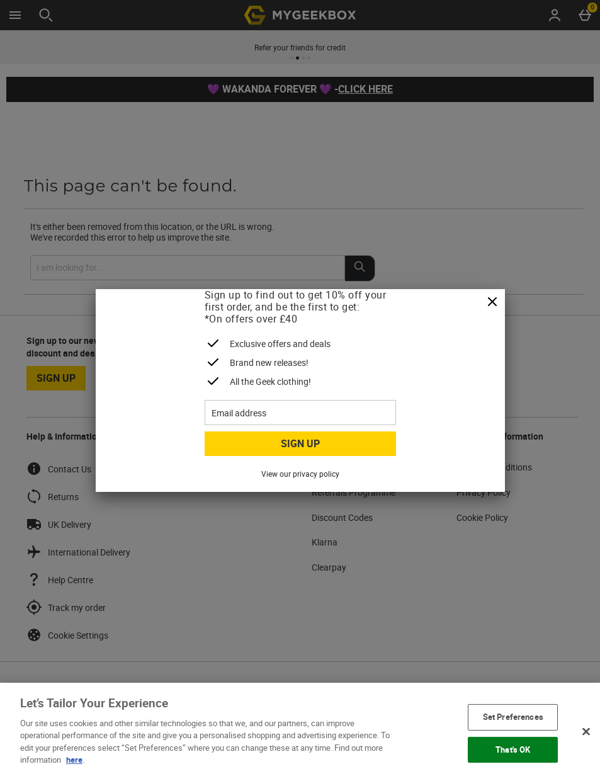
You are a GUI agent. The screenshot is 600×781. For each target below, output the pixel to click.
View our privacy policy (300, 474)
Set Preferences (513, 716)
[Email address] (300, 412)
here (74, 759)
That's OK (512, 749)
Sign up (300, 443)
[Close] (492, 302)
